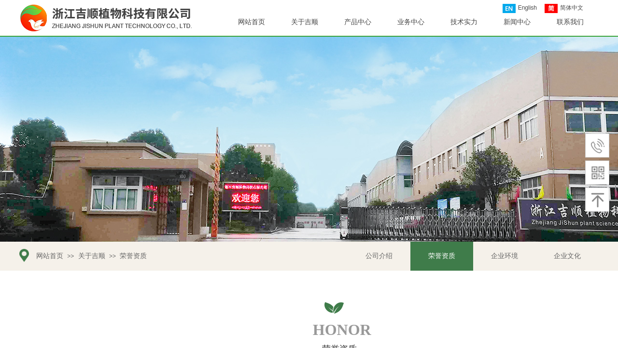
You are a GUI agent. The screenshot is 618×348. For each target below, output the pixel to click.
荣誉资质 (441, 256)
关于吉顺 (91, 256)
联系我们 (570, 22)
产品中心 (357, 22)
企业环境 (504, 256)
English (520, 8)
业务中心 (410, 22)
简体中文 (564, 8)
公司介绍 (379, 256)
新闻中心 (517, 22)
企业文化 (567, 256)
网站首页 (49, 256)
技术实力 (464, 22)
